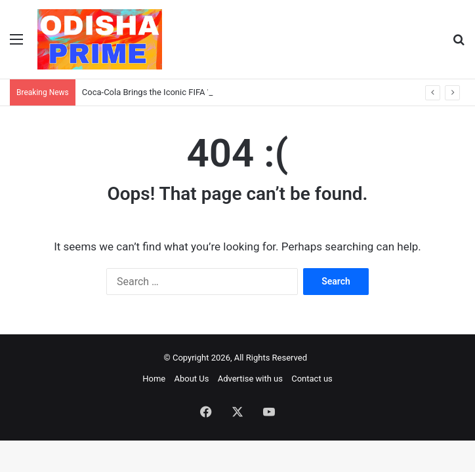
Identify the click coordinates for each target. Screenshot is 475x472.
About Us (191, 379)
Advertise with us (250, 379)
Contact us (312, 379)
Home (153, 379)
